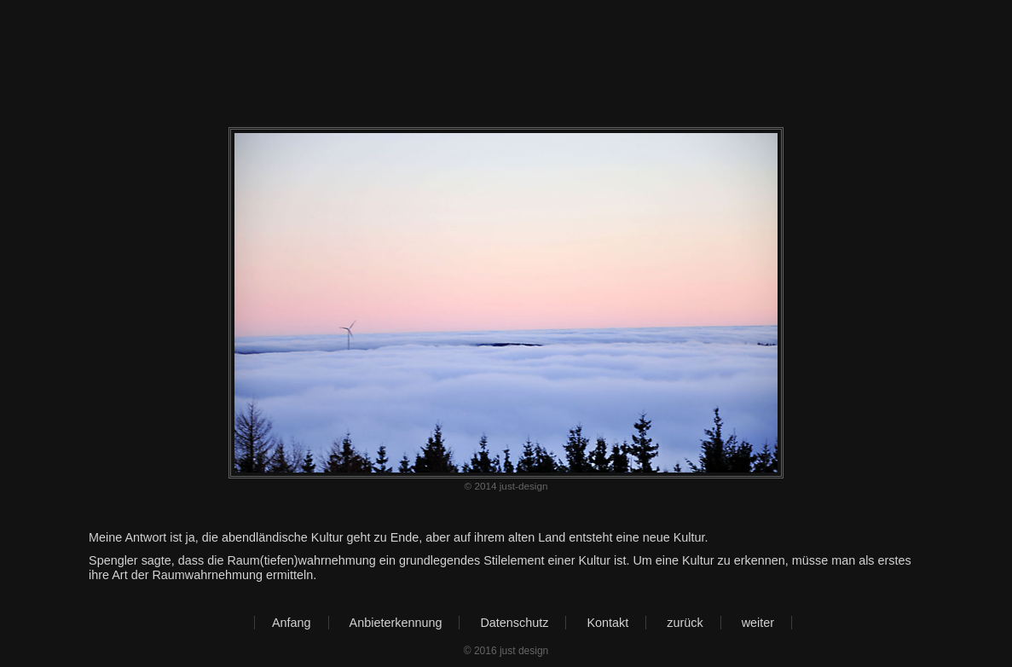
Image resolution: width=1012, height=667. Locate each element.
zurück (685, 622)
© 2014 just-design (506, 485)
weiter (758, 622)
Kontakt (607, 622)
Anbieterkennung (396, 622)
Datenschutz (514, 622)
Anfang (291, 622)
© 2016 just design (506, 651)
